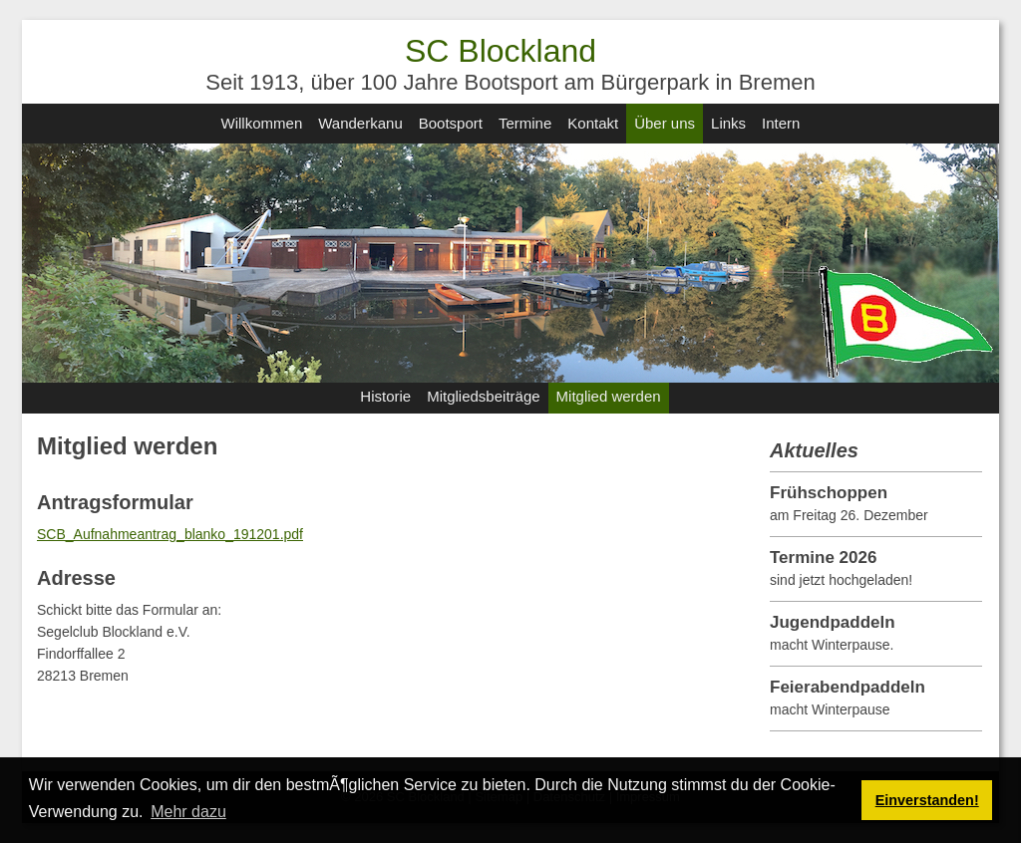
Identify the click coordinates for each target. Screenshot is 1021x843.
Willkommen (262, 123)
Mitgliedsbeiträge (483, 396)
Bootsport (451, 123)
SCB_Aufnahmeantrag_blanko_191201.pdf (170, 534)
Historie (385, 396)
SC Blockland (500, 51)
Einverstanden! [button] (927, 800)
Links (728, 123)
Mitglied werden (608, 396)
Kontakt (592, 123)
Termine (525, 123)
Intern (781, 123)
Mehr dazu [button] (188, 811)
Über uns (664, 123)
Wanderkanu (360, 123)
